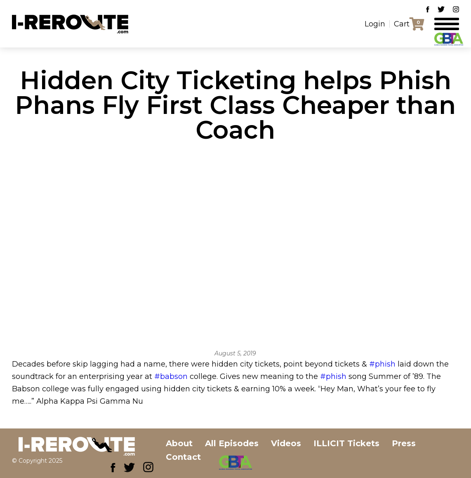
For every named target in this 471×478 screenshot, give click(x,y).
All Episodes (232, 443)
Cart (402, 24)
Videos (286, 443)
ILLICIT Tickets (346, 443)
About (179, 443)
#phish (382, 364)
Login (375, 24)
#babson (171, 376)
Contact (183, 457)
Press (404, 443)
